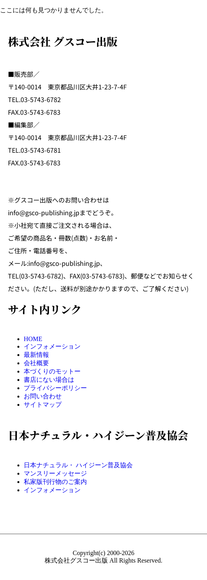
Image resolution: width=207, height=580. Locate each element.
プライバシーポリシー (55, 388)
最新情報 (36, 354)
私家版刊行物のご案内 (55, 481)
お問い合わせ (43, 396)
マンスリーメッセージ (55, 473)
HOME (33, 338)
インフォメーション (52, 346)
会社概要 (36, 363)
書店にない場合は (49, 379)
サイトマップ (43, 404)
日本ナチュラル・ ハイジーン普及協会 (78, 465)
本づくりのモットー (52, 371)
